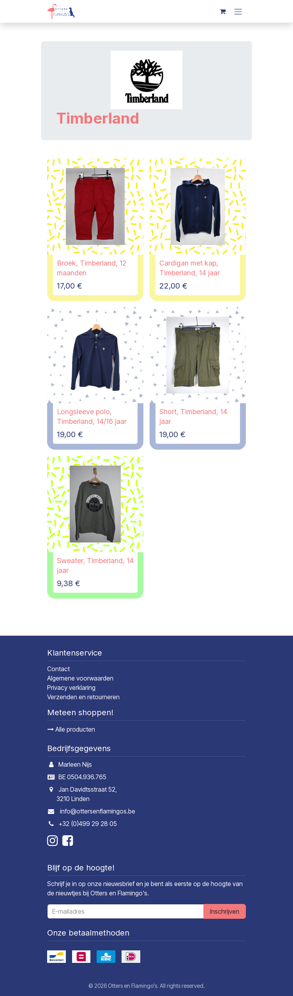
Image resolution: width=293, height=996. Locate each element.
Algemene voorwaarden (80, 678)
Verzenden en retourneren (83, 697)
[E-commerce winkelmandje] (222, 11)
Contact (58, 669)
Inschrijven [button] (224, 911)
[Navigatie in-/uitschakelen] (238, 11)
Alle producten (71, 729)
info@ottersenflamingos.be (97, 811)
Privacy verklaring (71, 687)
